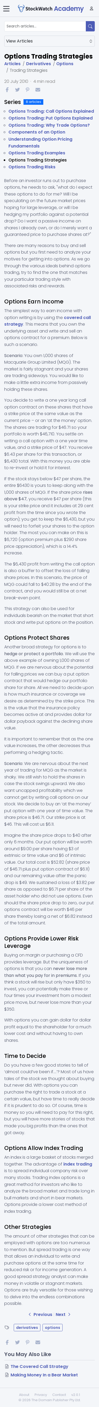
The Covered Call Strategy (39, 1366)
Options (64, 64)
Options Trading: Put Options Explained (50, 118)
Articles (12, 64)
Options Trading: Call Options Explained (51, 111)
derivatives (27, 1327)
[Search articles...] (45, 26)
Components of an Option (36, 132)
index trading (77, 1164)
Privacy (41, 1394)
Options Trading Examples (36, 153)
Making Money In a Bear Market (44, 1375)
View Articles (49, 41)
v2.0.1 (75, 1394)
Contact (59, 1394)
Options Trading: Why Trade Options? (49, 125)
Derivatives (38, 64)
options (52, 1327)
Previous (40, 1314)
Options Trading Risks (31, 167)
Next (64, 1314)
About (24, 1394)
